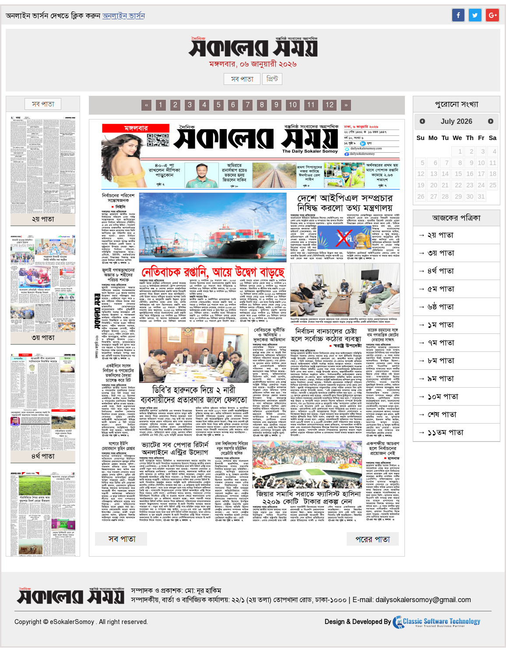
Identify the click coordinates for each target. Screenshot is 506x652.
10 (293, 105)
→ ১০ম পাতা (438, 396)
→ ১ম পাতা (436, 325)
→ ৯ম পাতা (436, 378)
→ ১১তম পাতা (441, 432)
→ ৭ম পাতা (436, 342)
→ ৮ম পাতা (436, 360)
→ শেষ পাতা (437, 414)
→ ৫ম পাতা (436, 289)
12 (330, 105)
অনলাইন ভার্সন (123, 16)
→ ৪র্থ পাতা (436, 271)
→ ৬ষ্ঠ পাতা (436, 307)
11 (311, 105)
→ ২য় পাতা (435, 235)
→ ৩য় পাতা (436, 253)
